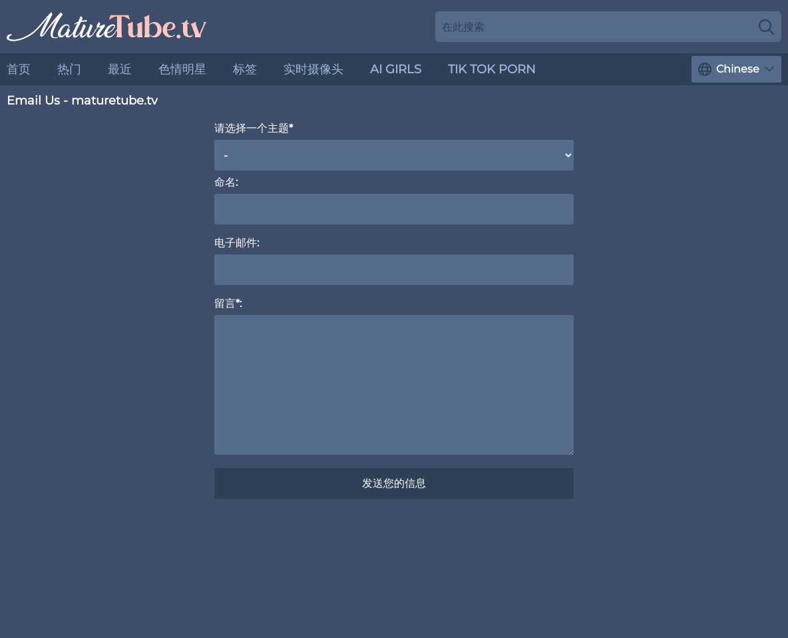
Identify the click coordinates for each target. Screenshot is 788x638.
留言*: (228, 303)
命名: (226, 182)
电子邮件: (236, 242)
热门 (69, 69)
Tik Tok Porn (492, 69)
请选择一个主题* (253, 128)
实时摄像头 (313, 69)
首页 (19, 69)
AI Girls (395, 69)
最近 (120, 69)
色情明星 (182, 69)
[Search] (766, 26)
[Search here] (608, 26)
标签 (245, 69)
